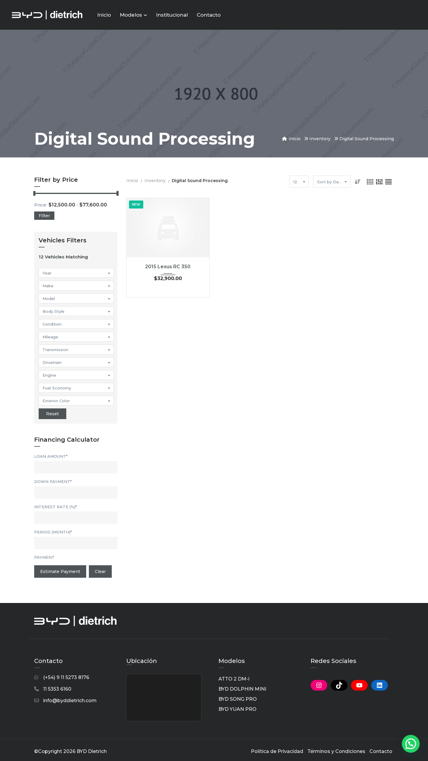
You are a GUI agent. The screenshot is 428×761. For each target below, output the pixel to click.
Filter (44, 215)
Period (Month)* (53, 532)
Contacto (209, 15)
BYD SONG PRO (237, 699)
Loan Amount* (50, 456)
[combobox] (76, 273)
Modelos (133, 15)
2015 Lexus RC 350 (168, 266)
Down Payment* (53, 481)
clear (100, 571)
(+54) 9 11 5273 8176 (66, 677)
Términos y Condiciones (336, 751)
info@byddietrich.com (70, 700)
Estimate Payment (60, 571)
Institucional (172, 15)
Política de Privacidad (277, 751)
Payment (44, 557)
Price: (40, 205)
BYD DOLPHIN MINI (242, 689)
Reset (52, 413)
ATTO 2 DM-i (233, 679)
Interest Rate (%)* (55, 506)
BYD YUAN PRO (237, 709)
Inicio (104, 15)
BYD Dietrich (92, 751)
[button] (411, 744)
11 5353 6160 (57, 689)
